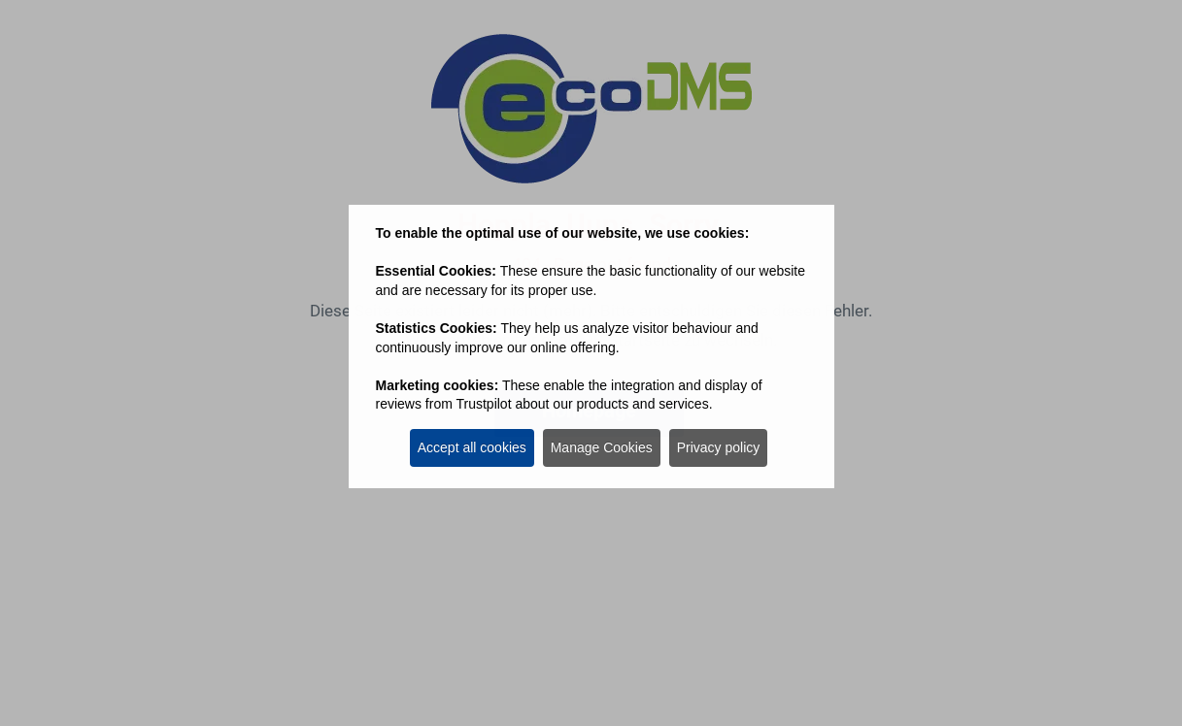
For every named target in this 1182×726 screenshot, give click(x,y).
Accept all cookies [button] (472, 447)
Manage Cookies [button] (602, 447)
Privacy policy (718, 447)
